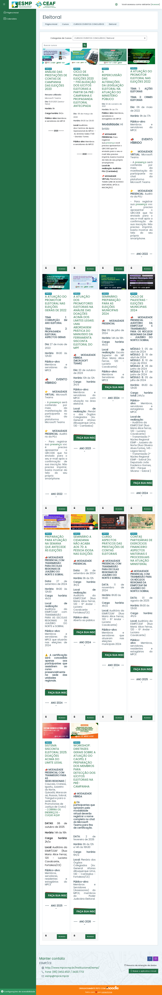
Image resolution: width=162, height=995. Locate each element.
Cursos (65, 24)
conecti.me (106, 992)
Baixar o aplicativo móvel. (143, 971)
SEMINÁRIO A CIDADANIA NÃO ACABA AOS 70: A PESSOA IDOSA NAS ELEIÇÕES (83, 545)
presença (110, 142)
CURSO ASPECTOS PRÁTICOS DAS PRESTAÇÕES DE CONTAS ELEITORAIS (113, 545)
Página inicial (51, 24)
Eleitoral (112, 24)
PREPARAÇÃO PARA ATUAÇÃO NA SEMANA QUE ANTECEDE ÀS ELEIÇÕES (56, 543)
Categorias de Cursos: (61, 38)
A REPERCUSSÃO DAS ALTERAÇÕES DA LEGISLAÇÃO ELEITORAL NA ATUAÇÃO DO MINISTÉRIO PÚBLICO (113, 85)
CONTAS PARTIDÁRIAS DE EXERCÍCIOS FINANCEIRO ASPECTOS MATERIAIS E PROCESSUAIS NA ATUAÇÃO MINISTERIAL (141, 550)
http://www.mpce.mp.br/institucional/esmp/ (72, 967)
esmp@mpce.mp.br (57, 976)
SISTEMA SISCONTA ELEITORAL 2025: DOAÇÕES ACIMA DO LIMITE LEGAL (56, 754)
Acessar (155, 4)
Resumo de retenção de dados (140, 965)
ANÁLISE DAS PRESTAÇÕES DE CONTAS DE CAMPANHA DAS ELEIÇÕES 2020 (56, 80)
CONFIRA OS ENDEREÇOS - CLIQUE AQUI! (53, 812)
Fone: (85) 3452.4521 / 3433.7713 (64, 972)
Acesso (61, 268)
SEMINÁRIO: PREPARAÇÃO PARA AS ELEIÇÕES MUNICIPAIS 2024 (111, 305)
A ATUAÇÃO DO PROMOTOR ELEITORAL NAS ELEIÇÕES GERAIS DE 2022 (56, 303)
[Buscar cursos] (62, 45)
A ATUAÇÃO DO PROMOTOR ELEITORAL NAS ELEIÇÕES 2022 (141, 76)
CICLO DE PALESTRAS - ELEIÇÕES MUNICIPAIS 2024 (139, 303)
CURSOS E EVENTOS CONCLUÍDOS (89, 24)
